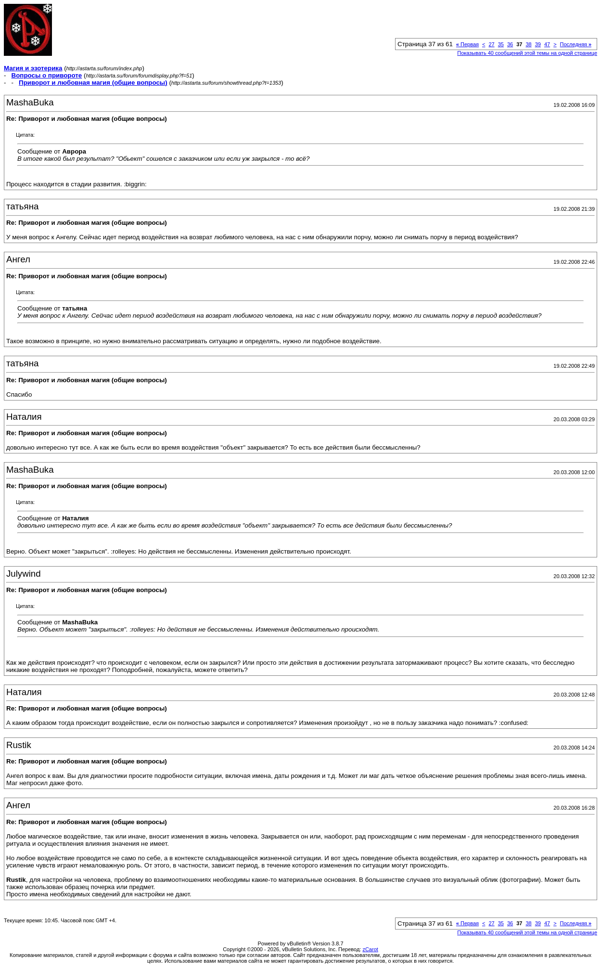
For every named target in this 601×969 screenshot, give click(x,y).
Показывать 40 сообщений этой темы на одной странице (527, 53)
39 (538, 44)
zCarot (370, 949)
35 (501, 44)
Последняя (575, 44)
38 (528, 44)
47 (547, 44)
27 (491, 44)
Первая (467, 44)
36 (510, 44)
